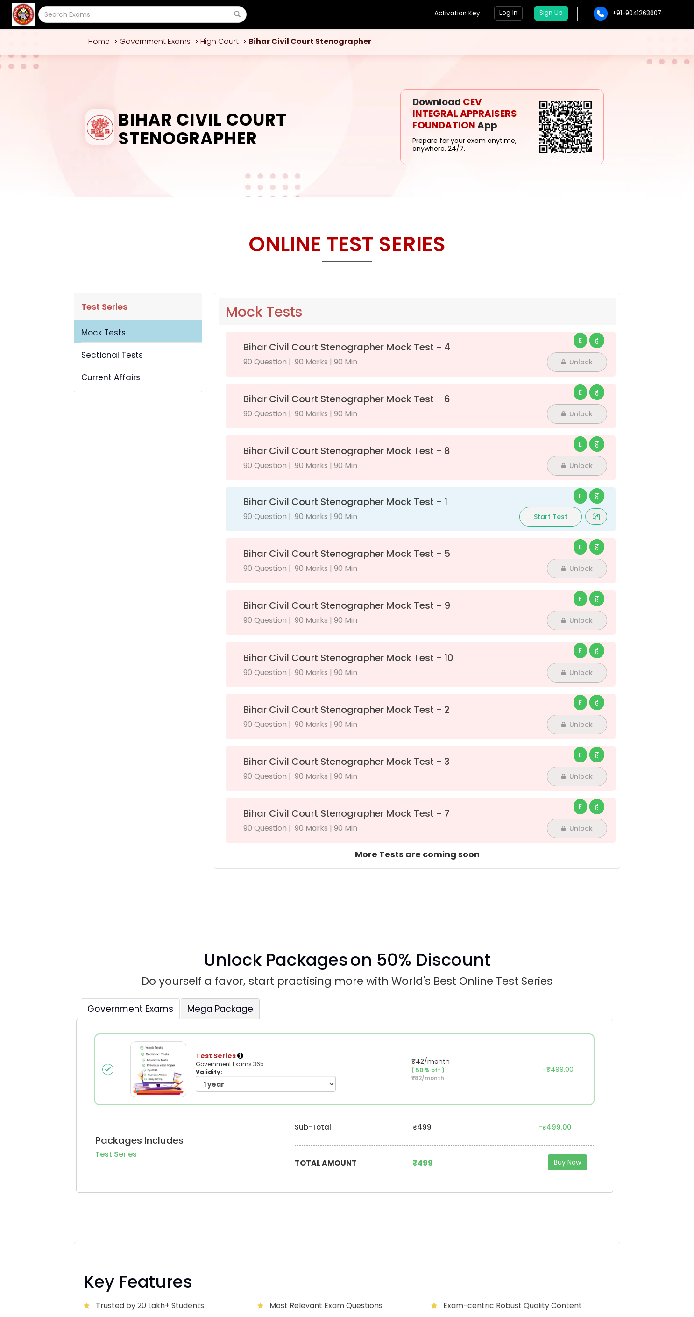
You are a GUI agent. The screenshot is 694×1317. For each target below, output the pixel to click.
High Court (219, 41)
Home (99, 41)
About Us (232, 1158)
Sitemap (596, 1275)
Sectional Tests (112, 355)
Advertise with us (427, 1158)
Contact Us (327, 1158)
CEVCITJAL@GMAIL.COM (139, 1164)
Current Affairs (110, 377)
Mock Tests (103, 332)
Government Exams (155, 41)
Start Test (550, 516)
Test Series (104, 307)
